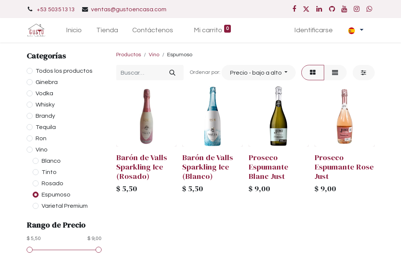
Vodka (44, 93)
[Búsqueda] (172, 72)
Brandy (45, 116)
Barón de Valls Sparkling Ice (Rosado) (141, 167)
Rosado (52, 183)
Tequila (46, 127)
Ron (41, 138)
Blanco (51, 161)
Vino (42, 150)
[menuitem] (73, 30)
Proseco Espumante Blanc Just (268, 167)
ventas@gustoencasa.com (128, 9)
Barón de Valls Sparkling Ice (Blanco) (207, 167)
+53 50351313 (56, 9)
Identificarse (313, 30)
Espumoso (56, 195)
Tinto (49, 172)
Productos (128, 54)
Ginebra (47, 82)
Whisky (45, 105)
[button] (258, 72)
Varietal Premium (65, 206)
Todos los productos (64, 71)
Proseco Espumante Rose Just (344, 167)
